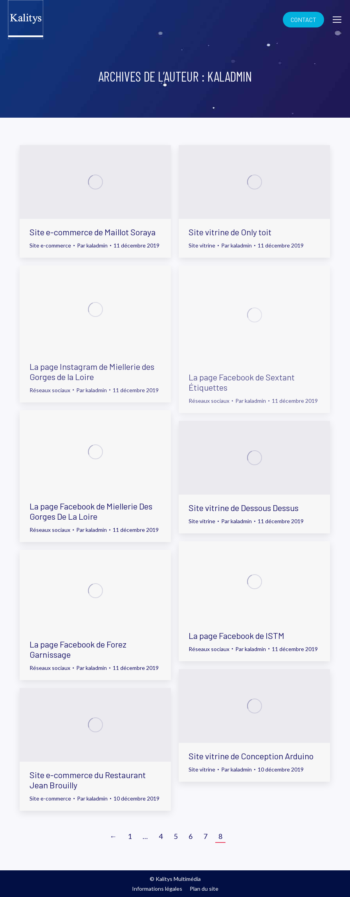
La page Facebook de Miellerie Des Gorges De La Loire (90, 511)
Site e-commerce (50, 245)
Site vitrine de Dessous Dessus (244, 507)
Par (92, 245)
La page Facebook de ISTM (236, 635)
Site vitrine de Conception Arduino (251, 756)
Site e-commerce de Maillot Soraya (92, 232)
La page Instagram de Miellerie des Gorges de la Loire (91, 371)
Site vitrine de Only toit (230, 232)
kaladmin (229, 76)
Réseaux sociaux (49, 390)
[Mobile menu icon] (337, 20)
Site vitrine (202, 245)
